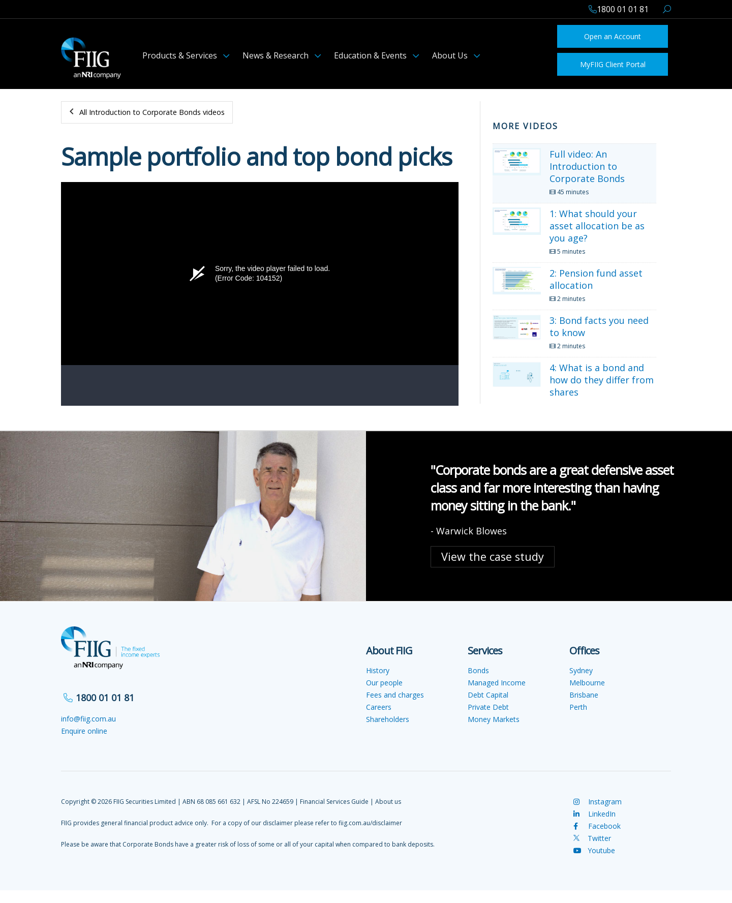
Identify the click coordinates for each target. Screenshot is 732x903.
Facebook (597, 826)
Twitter (592, 838)
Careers (378, 707)
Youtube (594, 850)
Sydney (581, 670)
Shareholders (387, 719)
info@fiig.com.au (88, 719)
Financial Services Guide (334, 801)
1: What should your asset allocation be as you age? (597, 225)
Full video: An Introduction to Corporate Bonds (587, 166)
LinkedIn (594, 814)
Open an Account (612, 36)
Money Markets (494, 719)
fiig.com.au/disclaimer (370, 823)
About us (388, 801)
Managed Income (497, 682)
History (377, 670)
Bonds (478, 670)
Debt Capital (488, 695)
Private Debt (488, 707)
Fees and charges (395, 695)
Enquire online (84, 731)
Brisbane (583, 695)
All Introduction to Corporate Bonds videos (152, 112)
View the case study (492, 556)
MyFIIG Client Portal (613, 64)
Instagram (597, 801)
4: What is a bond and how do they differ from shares (602, 380)
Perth (578, 707)
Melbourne (587, 682)
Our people (384, 682)
